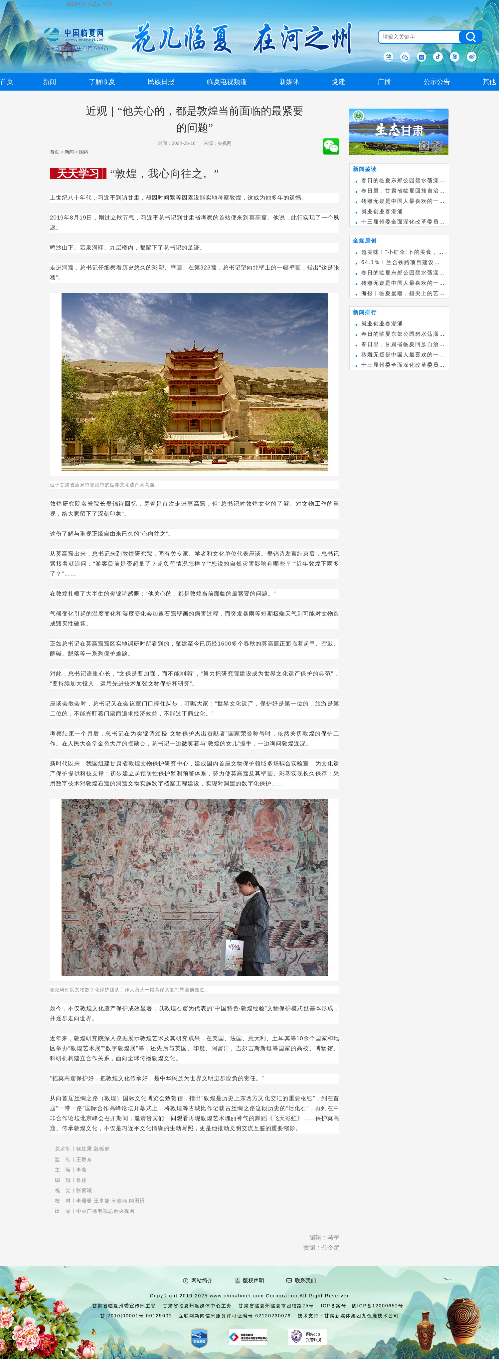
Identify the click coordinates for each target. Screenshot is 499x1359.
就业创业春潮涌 (382, 211)
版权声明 (253, 1280)
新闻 (69, 152)
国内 (83, 152)
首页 (54, 152)
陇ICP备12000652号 (378, 1305)
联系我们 (305, 1280)
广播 (384, 81)
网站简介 (202, 1280)
